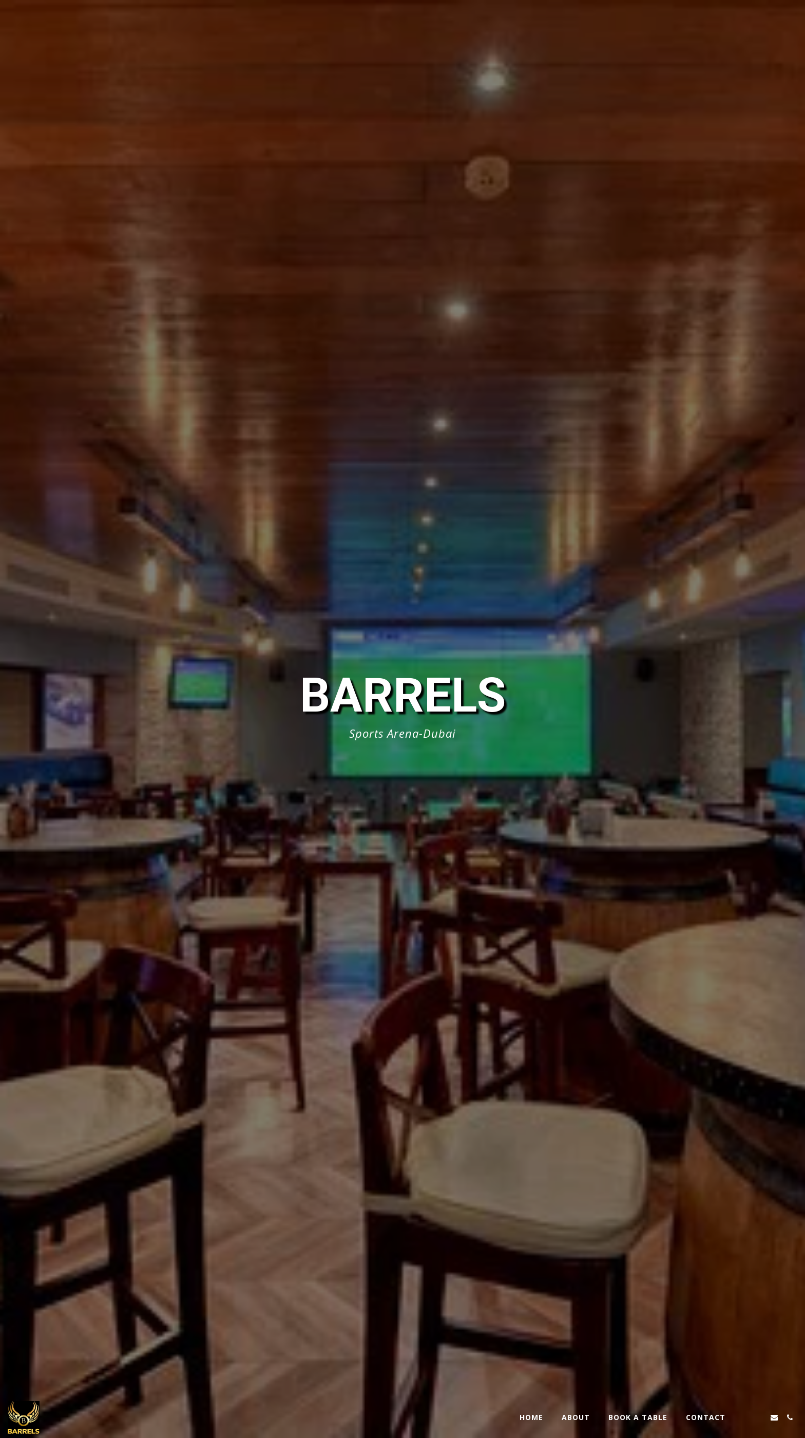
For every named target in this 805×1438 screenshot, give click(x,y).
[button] (743, 1417)
